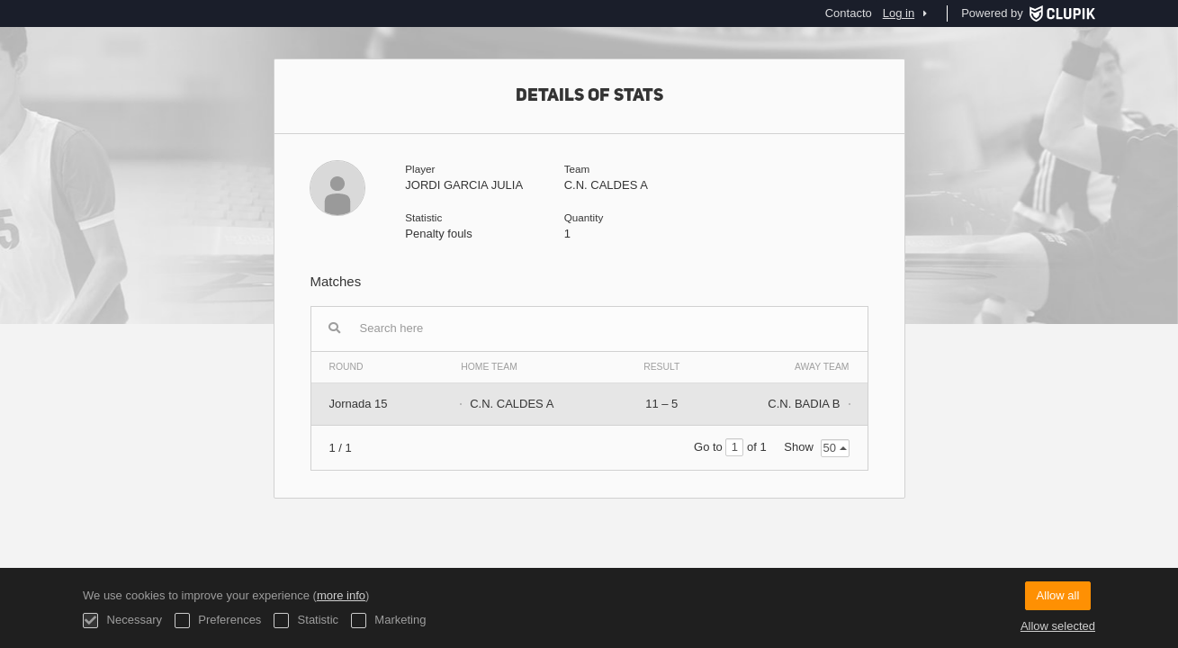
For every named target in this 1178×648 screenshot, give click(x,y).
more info (341, 595)
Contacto (848, 13)
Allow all (1058, 595)
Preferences (218, 620)
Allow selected (1058, 626)
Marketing (389, 620)
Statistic (306, 620)
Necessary (122, 620)
